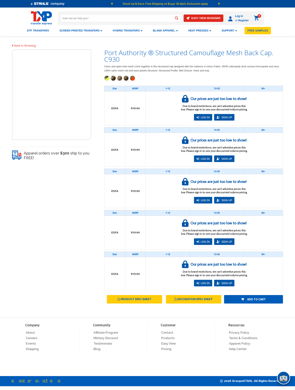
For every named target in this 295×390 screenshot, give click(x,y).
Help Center (238, 349)
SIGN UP (224, 117)
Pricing (166, 349)
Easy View (168, 343)
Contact (167, 332)
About (30, 332)
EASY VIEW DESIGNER (203, 18)
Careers (31, 338)
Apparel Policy (239, 343)
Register (243, 20)
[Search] (177, 18)
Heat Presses (199, 30)
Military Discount (106, 338)
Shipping (32, 349)
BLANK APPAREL (165, 30)
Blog (97, 349)
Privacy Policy (239, 332)
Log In (239, 16)
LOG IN (203, 117)
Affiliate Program (106, 332)
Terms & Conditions (243, 338)
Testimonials (103, 343)
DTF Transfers (38, 30)
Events (31, 343)
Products (168, 338)
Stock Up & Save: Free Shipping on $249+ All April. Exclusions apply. (165, 3)
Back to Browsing (24, 45)
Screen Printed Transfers (80, 30)
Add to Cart (253, 299)
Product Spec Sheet (134, 299)
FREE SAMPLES (258, 30)
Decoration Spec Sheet (193, 299)
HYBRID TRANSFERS (127, 30)
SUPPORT (229, 30)
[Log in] (231, 18)
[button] (112, 3)
